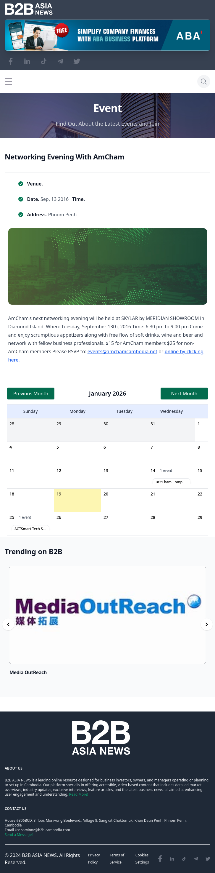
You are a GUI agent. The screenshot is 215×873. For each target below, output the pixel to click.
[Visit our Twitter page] (77, 61)
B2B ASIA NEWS (39, 855)
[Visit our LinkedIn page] (27, 61)
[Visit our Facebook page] (11, 61)
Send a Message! (19, 834)
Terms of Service (117, 859)
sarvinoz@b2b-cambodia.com (45, 829)
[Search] (203, 81)
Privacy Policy (94, 859)
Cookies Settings (142, 859)
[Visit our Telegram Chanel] (60, 61)
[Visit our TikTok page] (44, 61)
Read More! (78, 794)
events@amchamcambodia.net (122, 351)
